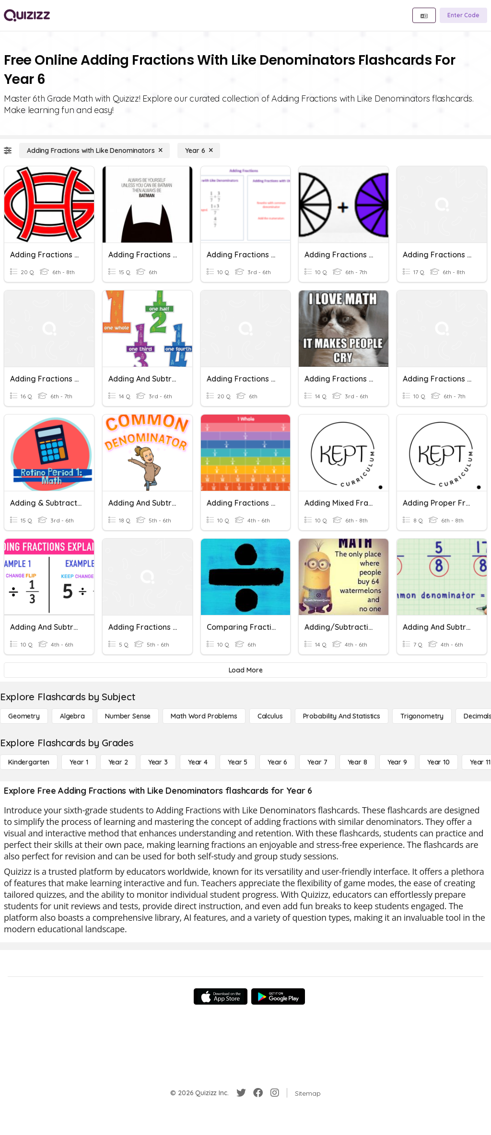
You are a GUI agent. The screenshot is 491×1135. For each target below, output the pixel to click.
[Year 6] (198, 150)
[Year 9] (397, 762)
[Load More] (245, 670)
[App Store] (220, 996)
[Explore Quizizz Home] (27, 15)
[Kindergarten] (29, 762)
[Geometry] (24, 716)
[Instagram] (274, 1092)
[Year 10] (438, 762)
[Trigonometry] (422, 716)
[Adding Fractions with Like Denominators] (94, 150)
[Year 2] (118, 762)
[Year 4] (198, 762)
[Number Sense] (128, 716)
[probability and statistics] (341, 716)
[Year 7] (317, 762)
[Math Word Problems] (204, 716)
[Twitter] (241, 1092)
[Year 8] (357, 762)
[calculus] (270, 716)
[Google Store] (278, 996)
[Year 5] (238, 762)
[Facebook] (258, 1092)
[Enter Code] (463, 15)
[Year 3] (158, 762)
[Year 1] (78, 762)
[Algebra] (72, 716)
